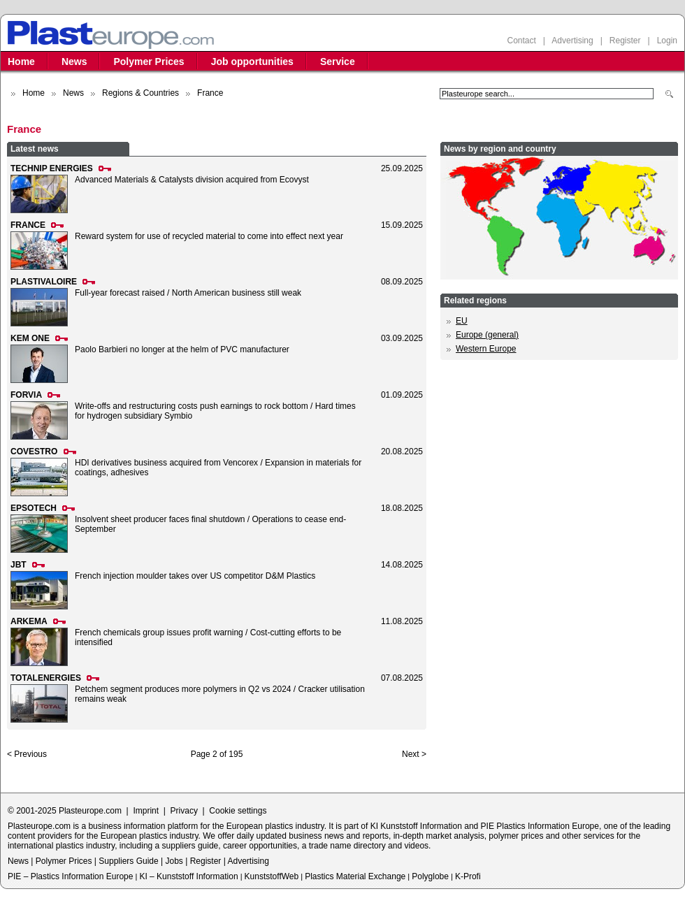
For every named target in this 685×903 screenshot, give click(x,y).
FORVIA (26, 395)
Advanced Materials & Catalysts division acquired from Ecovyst (192, 180)
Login (667, 40)
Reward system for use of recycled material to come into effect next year (209, 236)
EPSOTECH (33, 508)
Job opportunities (252, 61)
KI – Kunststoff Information (188, 876)
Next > (414, 754)
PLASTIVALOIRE (43, 282)
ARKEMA (29, 621)
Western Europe (486, 349)
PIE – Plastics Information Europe (70, 876)
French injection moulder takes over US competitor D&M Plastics (195, 576)
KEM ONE (30, 338)
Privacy (184, 811)
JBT (18, 565)
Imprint (146, 811)
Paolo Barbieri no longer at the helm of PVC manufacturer (182, 349)
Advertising (572, 40)
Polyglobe (430, 876)
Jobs (173, 861)
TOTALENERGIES (45, 678)
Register (625, 40)
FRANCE (27, 225)
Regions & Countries (140, 93)
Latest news (34, 149)
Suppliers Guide (128, 861)
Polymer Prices (148, 61)
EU (462, 321)
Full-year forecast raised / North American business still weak (188, 293)
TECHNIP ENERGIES (51, 168)
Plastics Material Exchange (355, 876)
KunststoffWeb (272, 876)
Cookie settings (237, 811)
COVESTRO (33, 451)
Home (21, 61)
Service (337, 61)
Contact (521, 40)
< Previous (27, 754)
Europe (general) (487, 335)
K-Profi (468, 876)
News (74, 61)
